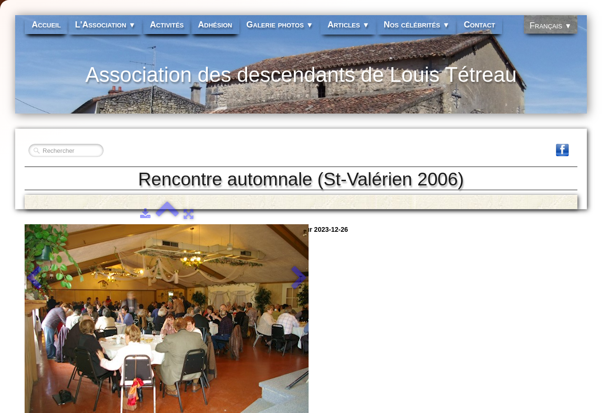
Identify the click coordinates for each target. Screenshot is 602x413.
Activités (167, 24)
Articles (349, 24)
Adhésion (215, 24)
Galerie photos (280, 24)
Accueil (46, 24)
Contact (479, 24)
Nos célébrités (417, 24)
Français (551, 25)
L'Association (105, 24)
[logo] (301, 80)
